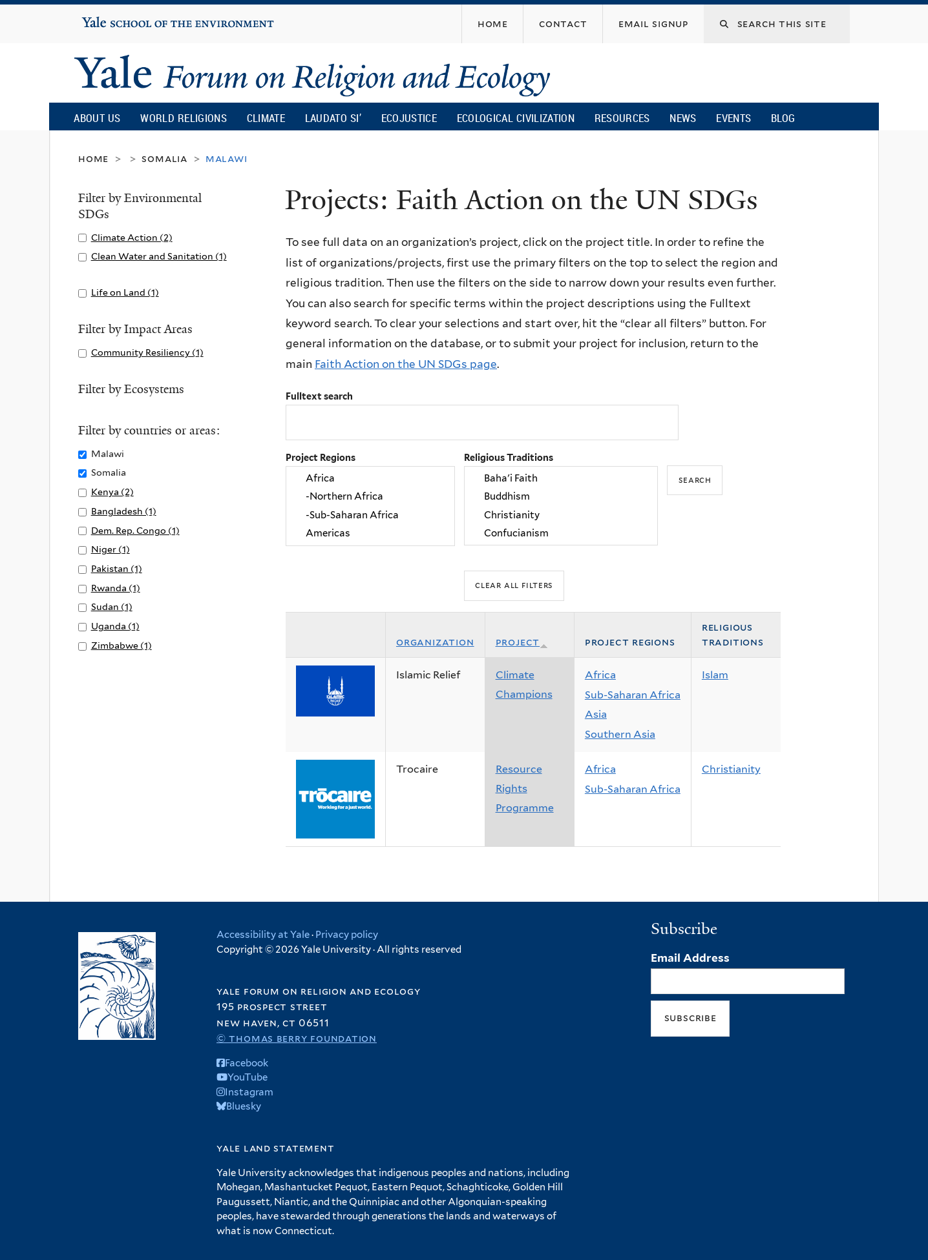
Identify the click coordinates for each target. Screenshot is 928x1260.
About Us (97, 117)
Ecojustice (409, 117)
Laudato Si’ (333, 117)
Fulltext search (319, 396)
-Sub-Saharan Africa (370, 515)
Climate (266, 117)
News (683, 117)
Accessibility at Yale (263, 934)
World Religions (183, 117)
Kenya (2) (112, 491)
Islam (715, 675)
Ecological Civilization (516, 117)
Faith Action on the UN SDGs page (406, 364)
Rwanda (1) (115, 587)
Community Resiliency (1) (147, 352)
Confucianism (561, 533)
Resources (622, 117)
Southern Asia (620, 734)
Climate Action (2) (132, 237)
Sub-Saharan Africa (632, 695)
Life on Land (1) (125, 292)
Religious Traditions (508, 457)
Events (733, 117)
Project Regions (320, 457)
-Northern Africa (370, 497)
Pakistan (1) (116, 568)
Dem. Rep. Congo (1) (135, 530)
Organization (435, 642)
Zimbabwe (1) (121, 645)
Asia (596, 714)
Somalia (164, 158)
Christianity (561, 515)
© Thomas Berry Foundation (296, 1038)
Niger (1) (110, 549)
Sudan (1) (111, 606)
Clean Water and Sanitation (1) (159, 255)
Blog (783, 117)
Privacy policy (346, 934)
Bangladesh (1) (123, 510)
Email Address (690, 957)
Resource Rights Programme (525, 788)
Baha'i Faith (561, 478)
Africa (370, 478)
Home (93, 158)
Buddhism (561, 497)
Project (522, 642)
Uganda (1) (115, 625)
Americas (370, 533)
